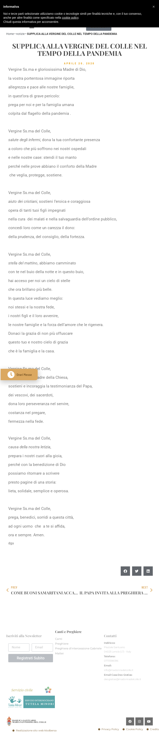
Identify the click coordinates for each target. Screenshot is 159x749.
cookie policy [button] (70, 17)
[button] (125, 580)
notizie (20, 33)
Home (10, 33)
